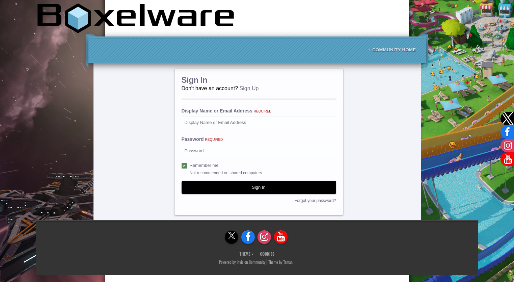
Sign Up (249, 88)
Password (202, 139)
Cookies (267, 254)
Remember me (204, 165)
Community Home (392, 49)
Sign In (258, 187)
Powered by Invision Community (242, 262)
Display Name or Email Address (227, 110)
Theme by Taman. (280, 262)
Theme (247, 254)
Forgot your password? (315, 200)
